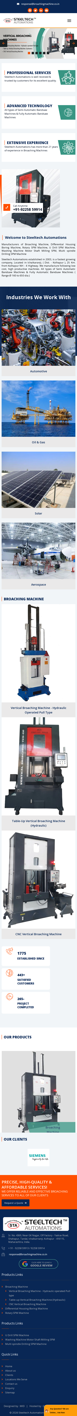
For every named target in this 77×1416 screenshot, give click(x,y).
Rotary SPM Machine (17, 1313)
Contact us (11, 1383)
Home (8, 1366)
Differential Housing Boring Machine (26, 1308)
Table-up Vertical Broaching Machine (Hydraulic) (37, 1299)
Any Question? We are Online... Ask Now (59, 1411)
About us (10, 1370)
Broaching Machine (16, 1286)
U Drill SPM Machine (17, 1335)
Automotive (38, 371)
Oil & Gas (38, 442)
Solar (38, 513)
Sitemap (10, 1392)
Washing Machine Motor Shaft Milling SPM (30, 1339)
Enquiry (9, 1388)
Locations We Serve (16, 1379)
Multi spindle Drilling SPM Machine (26, 1344)
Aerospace (38, 584)
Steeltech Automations (32, 1412)
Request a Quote (15, 1202)
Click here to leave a (41, 1264)
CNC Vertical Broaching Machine (38, 934)
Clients (9, 1375)
